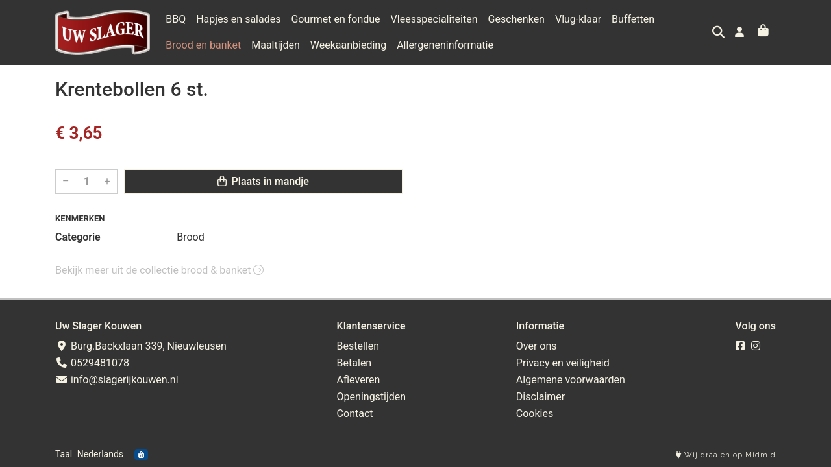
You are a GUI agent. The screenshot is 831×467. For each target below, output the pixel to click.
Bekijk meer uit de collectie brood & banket (159, 270)
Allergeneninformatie (445, 45)
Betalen (354, 363)
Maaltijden (275, 45)
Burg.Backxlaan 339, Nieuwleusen (141, 346)
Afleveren (358, 380)
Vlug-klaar (578, 19)
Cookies (534, 413)
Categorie (78, 237)
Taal (63, 454)
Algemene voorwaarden (570, 380)
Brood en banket (203, 45)
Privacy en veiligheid (563, 363)
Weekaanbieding (348, 45)
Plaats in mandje (263, 181)
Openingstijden (371, 396)
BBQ (176, 19)
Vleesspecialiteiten (434, 19)
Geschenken (516, 19)
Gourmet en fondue (335, 19)
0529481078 (92, 363)
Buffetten (633, 19)
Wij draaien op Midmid (726, 455)
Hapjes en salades (238, 19)
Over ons (536, 346)
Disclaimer (540, 396)
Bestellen (358, 346)
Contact (355, 413)
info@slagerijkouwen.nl (117, 380)
